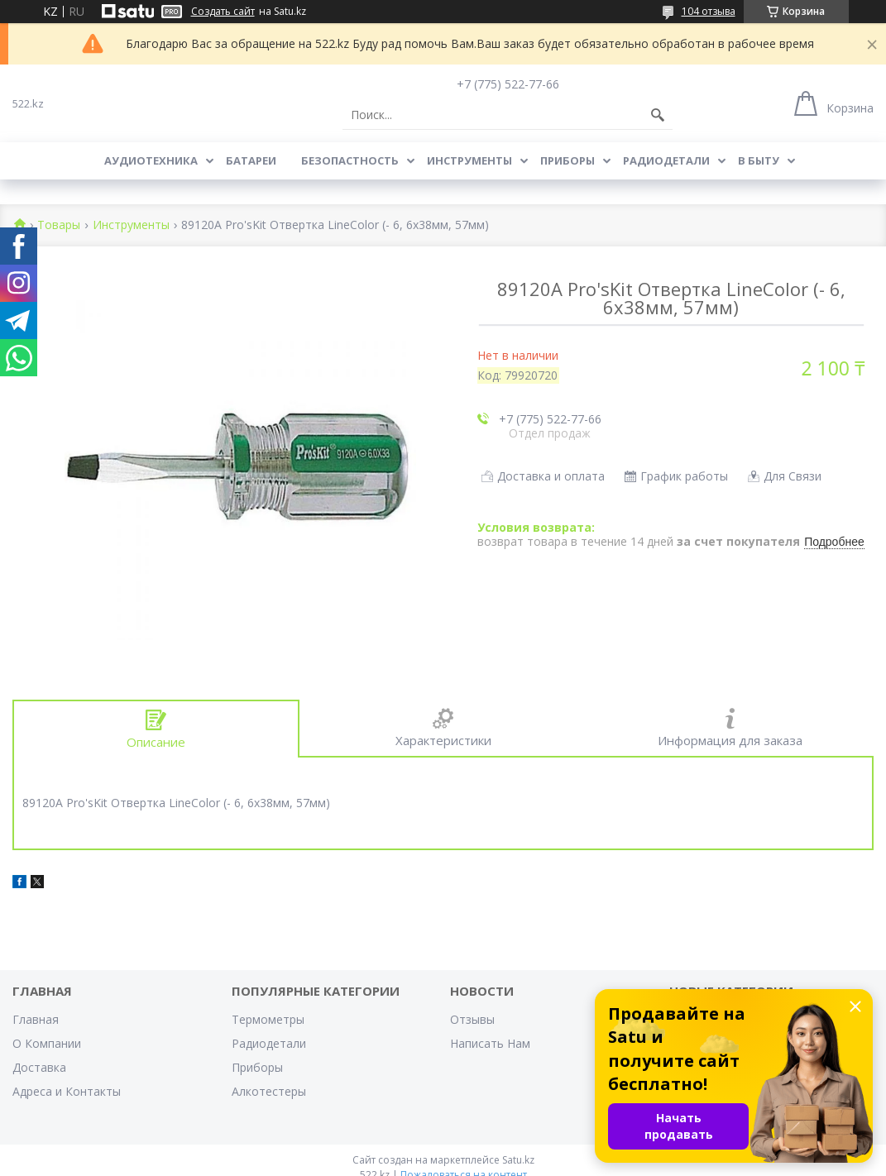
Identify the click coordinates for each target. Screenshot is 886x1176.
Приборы (567, 160)
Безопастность (350, 160)
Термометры (268, 1019)
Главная (35, 1019)
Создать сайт (223, 11)
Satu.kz (518, 1160)
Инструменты (469, 160)
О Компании (46, 1043)
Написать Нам (490, 1043)
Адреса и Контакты (66, 1091)
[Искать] (658, 115)
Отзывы (472, 1019)
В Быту (758, 160)
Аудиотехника (151, 160)
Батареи (251, 160)
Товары (58, 225)
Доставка (39, 1067)
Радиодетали (666, 160)
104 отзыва (708, 11)
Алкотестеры (269, 1091)
